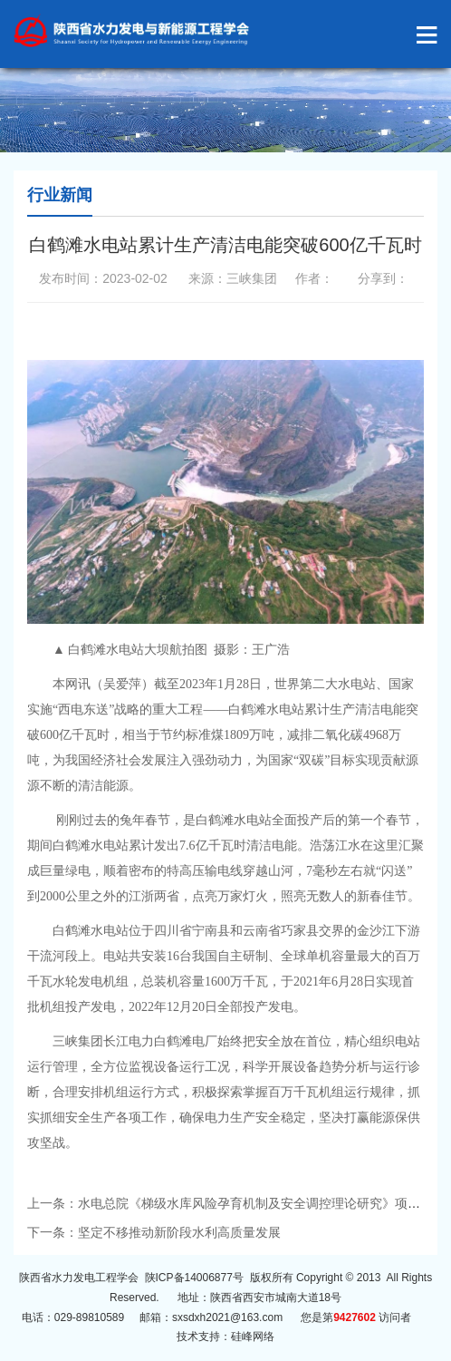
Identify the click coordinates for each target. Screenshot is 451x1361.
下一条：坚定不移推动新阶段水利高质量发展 (154, 1232)
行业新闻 (59, 195)
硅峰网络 (252, 1336)
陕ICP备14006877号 (194, 1277)
